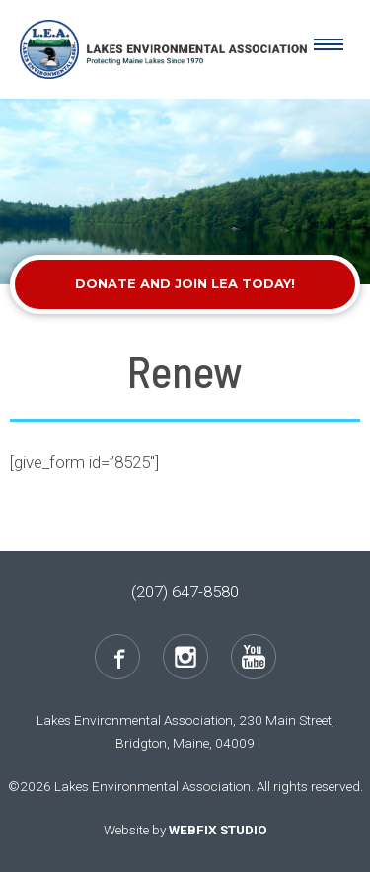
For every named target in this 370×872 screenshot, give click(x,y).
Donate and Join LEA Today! (185, 283)
